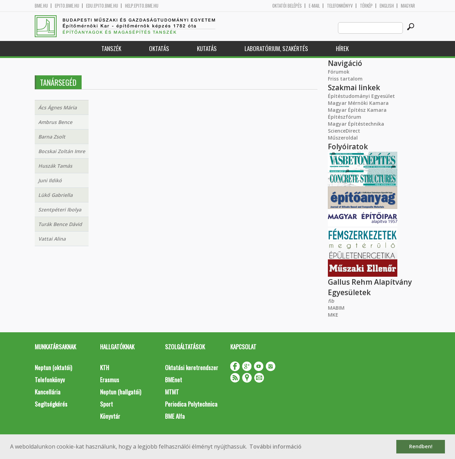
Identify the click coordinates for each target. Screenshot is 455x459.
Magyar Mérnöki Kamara (358, 103)
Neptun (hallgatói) (120, 391)
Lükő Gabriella (55, 195)
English (387, 5)
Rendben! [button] (420, 446)
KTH (104, 367)
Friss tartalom (345, 78)
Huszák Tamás (55, 165)
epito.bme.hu (67, 5)
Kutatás (207, 48)
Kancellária (47, 391)
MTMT (172, 391)
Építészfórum (344, 117)
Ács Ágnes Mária (57, 107)
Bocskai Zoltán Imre (61, 151)
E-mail (314, 5)
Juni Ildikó (50, 180)
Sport (106, 404)
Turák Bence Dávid (60, 224)
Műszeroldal (343, 137)
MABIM (336, 307)
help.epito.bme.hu (141, 5)
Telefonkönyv (340, 5)
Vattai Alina (52, 238)
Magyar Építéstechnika (356, 123)
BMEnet (173, 379)
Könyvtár (110, 416)
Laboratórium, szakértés (276, 48)
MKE (333, 314)
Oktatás (159, 48)
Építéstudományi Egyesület (361, 96)
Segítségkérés (51, 404)
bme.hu (41, 5)
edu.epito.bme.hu (102, 5)
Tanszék (111, 48)
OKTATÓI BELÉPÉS (287, 5)
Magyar (408, 5)
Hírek (342, 48)
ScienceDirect (344, 130)
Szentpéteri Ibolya (59, 209)
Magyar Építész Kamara (357, 110)
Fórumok (338, 71)
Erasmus (109, 379)
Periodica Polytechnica (191, 404)
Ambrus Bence (55, 122)
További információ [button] (275, 446)
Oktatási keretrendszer (191, 367)
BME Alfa (175, 416)
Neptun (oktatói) (53, 367)
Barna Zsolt (51, 136)
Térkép (366, 5)
